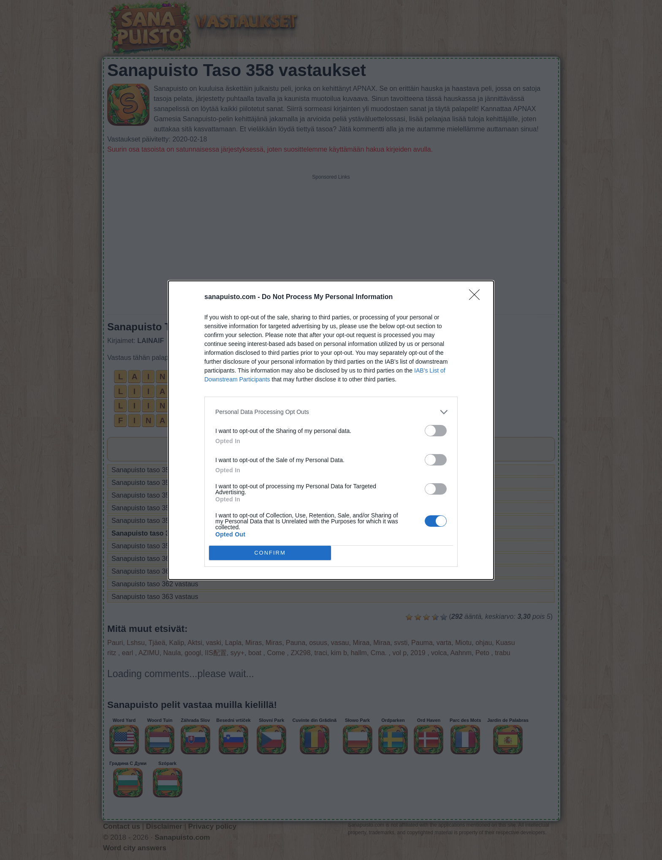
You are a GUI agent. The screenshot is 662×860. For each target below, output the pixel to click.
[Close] (477, 297)
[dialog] (331, 430)
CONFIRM (270, 553)
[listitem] (331, 412)
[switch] (436, 430)
